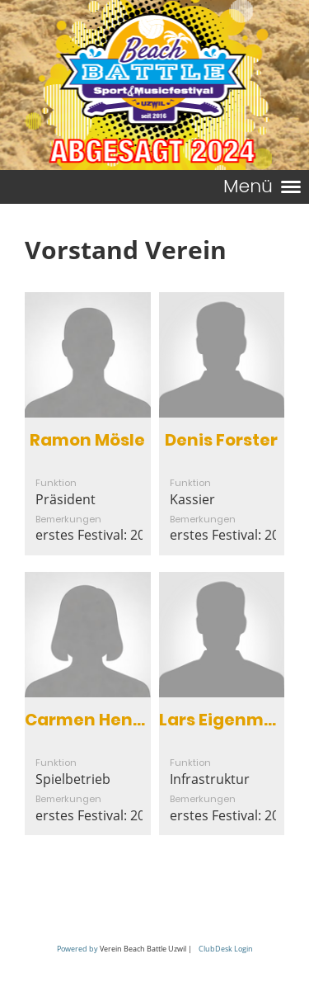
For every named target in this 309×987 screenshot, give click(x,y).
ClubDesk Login (226, 948)
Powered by (77, 948)
